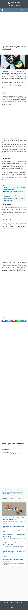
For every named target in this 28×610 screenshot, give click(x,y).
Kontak (13, 605)
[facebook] (9, 6)
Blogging (9, 493)
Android (4, 493)
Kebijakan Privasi (6, 602)
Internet (14, 493)
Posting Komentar (22, 52)
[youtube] (17, 6)
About (9, 605)
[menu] (3, 10)
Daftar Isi (18, 605)
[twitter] (12, 6)
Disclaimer (13, 602)
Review (11, 498)
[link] (19, 6)
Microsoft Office (5, 496)
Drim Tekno (16, 607)
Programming (5, 498)
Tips (19, 498)
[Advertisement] (14, 28)
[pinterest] (14, 321)
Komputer (20, 493)
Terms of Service (20, 602)
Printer (18, 496)
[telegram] (24, 321)
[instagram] (14, 6)
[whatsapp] (18, 321)
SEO (15, 498)
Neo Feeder (13, 496)
